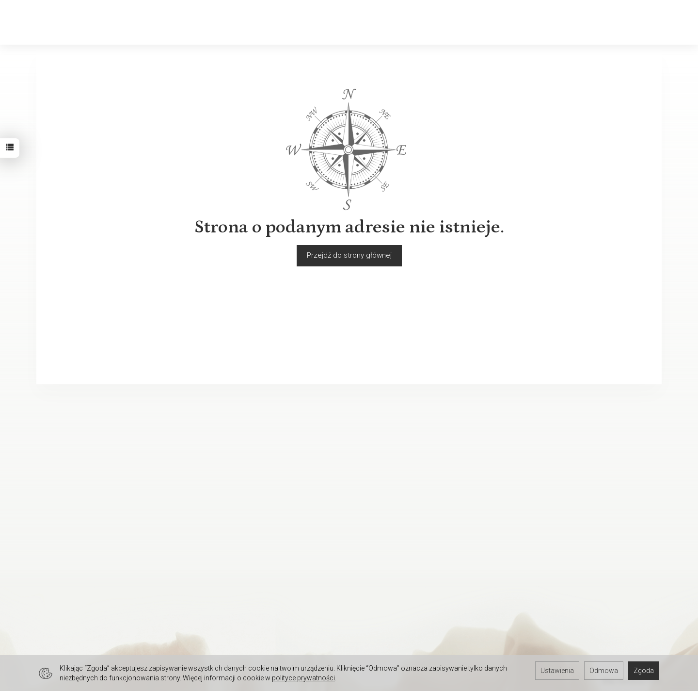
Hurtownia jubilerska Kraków (81, 590)
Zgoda (644, 671)
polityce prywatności (303, 678)
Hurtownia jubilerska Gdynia (80, 628)
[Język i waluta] (662, 22)
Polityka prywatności (69, 485)
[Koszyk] (590, 22)
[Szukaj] (565, 22)
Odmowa (603, 671)
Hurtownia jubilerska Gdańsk (81, 615)
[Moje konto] (615, 22)
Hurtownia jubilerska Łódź (77, 603)
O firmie (49, 511)
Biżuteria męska (235, 22)
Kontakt (48, 498)
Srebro (169, 22)
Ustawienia (557, 671)
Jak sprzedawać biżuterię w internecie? (419, 473)
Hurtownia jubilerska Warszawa (86, 641)
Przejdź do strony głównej (349, 255)
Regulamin (53, 473)
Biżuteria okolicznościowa (437, 22)
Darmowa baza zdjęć (70, 578)
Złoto (125, 22)
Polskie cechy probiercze (397, 485)
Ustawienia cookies (68, 523)
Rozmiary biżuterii (383, 498)
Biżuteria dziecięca (326, 22)
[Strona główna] (39, 22)
